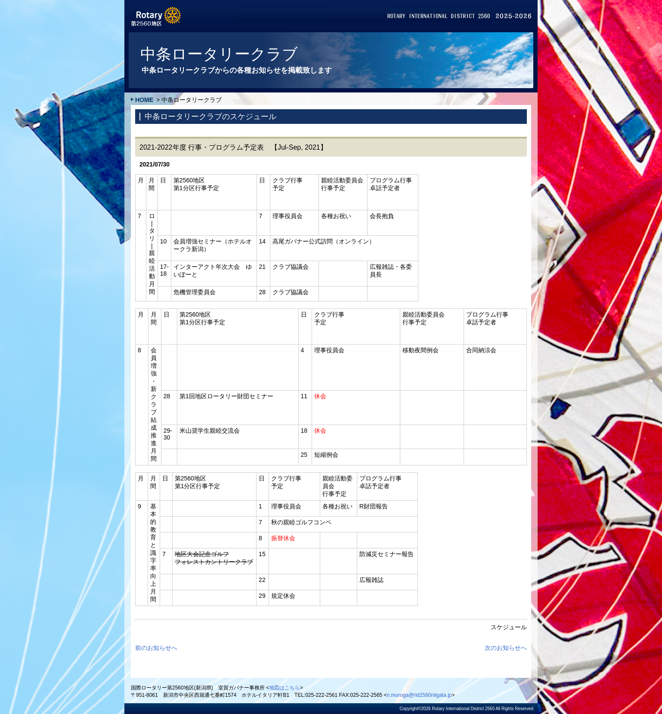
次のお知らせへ (506, 647)
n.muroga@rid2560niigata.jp (419, 695)
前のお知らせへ (156, 647)
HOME (144, 100)
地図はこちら (284, 688)
